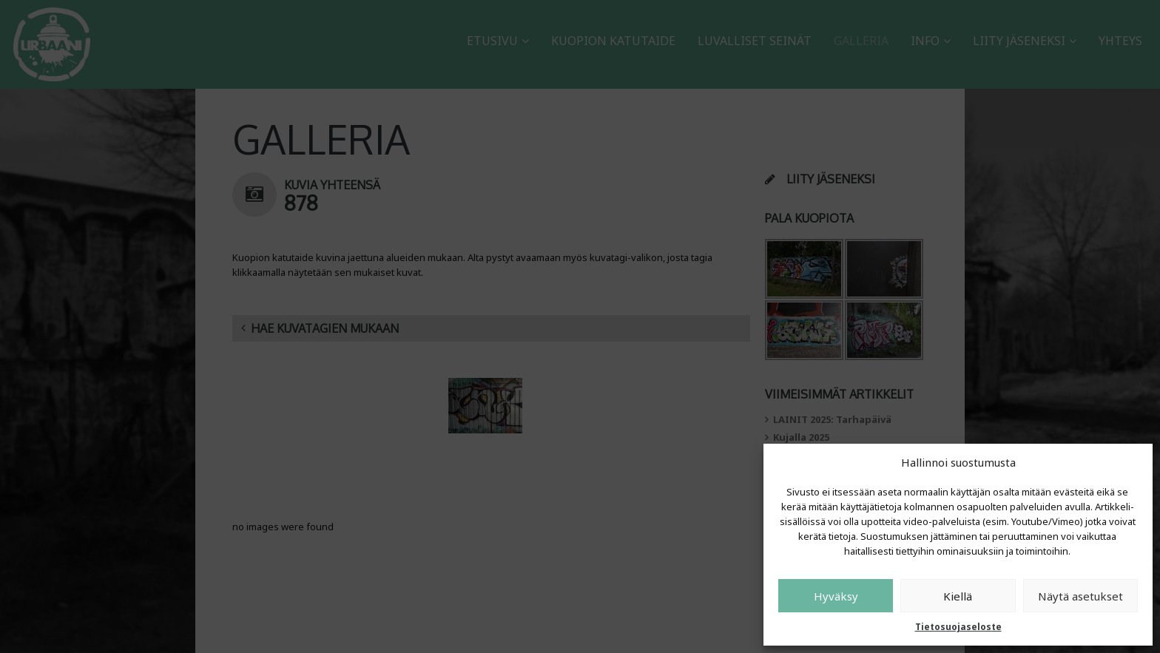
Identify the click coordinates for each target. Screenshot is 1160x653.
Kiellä (957, 596)
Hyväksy (836, 596)
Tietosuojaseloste (958, 626)
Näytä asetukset (1080, 596)
